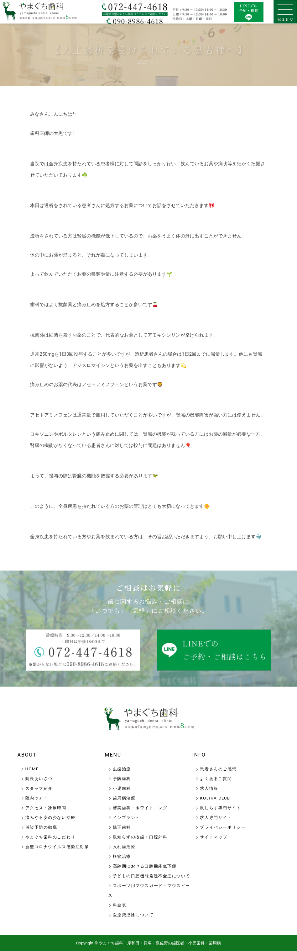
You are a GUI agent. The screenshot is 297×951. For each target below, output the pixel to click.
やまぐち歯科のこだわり (50, 837)
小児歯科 (122, 788)
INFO (199, 755)
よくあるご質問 (216, 778)
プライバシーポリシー (223, 827)
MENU (113, 755)
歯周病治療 (124, 798)
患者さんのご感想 (218, 769)
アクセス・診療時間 (45, 807)
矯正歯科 (122, 827)
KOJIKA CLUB (215, 798)
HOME (32, 769)
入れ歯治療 (124, 846)
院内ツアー (36, 798)
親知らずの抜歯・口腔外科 (140, 837)
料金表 (120, 905)
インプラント (126, 817)
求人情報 (209, 788)
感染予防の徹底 (41, 827)
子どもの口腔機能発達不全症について (151, 876)
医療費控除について (133, 914)
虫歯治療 (122, 769)
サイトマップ (213, 837)
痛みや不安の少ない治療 (50, 817)
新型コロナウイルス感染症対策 (57, 846)
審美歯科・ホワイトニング (140, 807)
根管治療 (122, 856)
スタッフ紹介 (39, 788)
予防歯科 (122, 778)
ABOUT (27, 755)
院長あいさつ (39, 778)
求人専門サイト (216, 817)
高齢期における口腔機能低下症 (145, 866)
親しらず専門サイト (220, 807)
